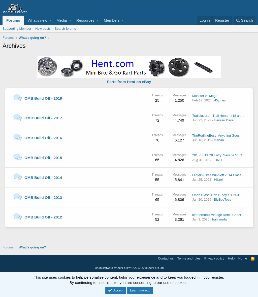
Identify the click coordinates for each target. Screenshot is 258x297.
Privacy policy (214, 258)
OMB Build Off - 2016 (43, 138)
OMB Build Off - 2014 (43, 177)
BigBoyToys (222, 199)
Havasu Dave (224, 120)
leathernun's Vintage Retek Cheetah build (222, 215)
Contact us (166, 258)
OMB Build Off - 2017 (43, 118)
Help (231, 258)
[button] (50, 20)
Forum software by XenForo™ (129, 267)
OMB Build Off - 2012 (43, 217)
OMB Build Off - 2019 (43, 98)
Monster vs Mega (204, 96)
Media (62, 20)
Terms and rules (189, 258)
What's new (37, 20)
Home (242, 258)
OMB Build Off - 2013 (43, 197)
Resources (85, 20)
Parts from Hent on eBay (129, 82)
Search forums (65, 28)
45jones (220, 100)
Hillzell (218, 179)
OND (218, 160)
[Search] (244, 20)
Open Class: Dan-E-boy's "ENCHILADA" (221, 195)
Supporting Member (17, 28)
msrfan (219, 140)
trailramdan (220, 219)
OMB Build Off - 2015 (43, 158)
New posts (43, 28)
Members (112, 20)
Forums (13, 20)
